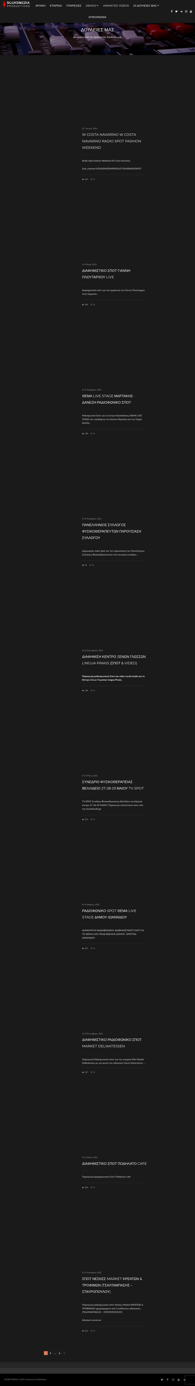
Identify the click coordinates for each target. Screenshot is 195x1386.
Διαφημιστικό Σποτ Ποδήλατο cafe (114, 1164)
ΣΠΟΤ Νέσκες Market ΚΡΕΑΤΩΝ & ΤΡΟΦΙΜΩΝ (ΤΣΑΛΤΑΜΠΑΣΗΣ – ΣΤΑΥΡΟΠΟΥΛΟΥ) (112, 1285)
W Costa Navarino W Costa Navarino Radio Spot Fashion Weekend (111, 141)
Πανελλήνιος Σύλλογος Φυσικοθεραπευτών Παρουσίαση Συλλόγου (111, 531)
